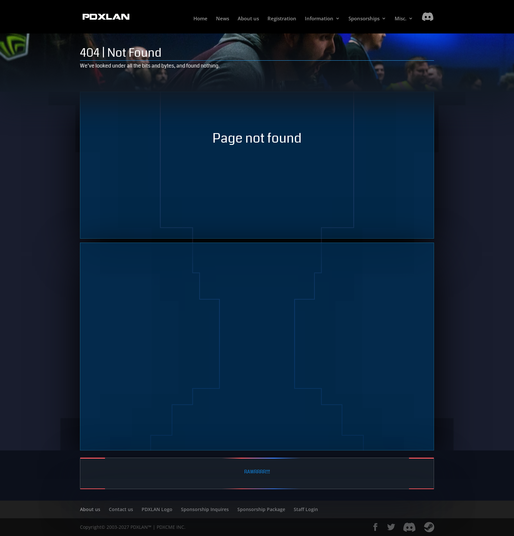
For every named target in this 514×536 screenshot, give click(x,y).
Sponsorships (364, 19)
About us (248, 19)
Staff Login (306, 509)
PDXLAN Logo (157, 509)
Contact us (121, 509)
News (222, 19)
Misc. (400, 19)
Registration (281, 19)
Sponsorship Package (261, 509)
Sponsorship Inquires (205, 509)
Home (200, 19)
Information (319, 19)
